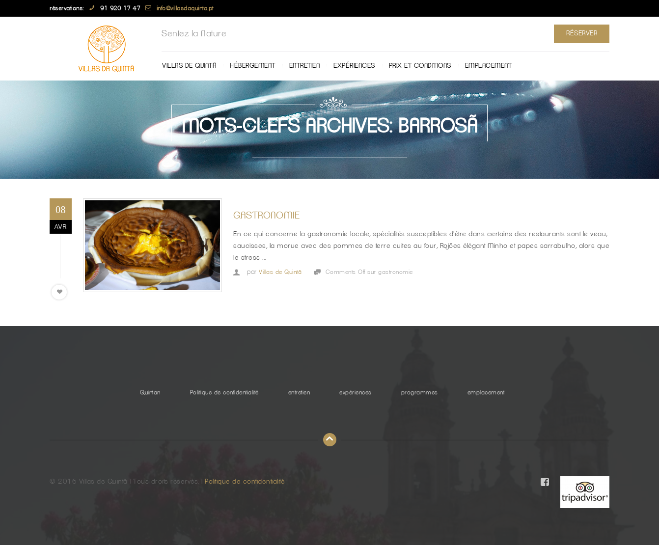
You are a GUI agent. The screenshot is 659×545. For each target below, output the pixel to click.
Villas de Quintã (189, 65)
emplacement (488, 65)
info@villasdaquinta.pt (185, 8)
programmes (419, 392)
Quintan (150, 392)
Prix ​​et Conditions (420, 65)
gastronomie (266, 215)
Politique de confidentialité (224, 392)
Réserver (581, 33)
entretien (304, 65)
